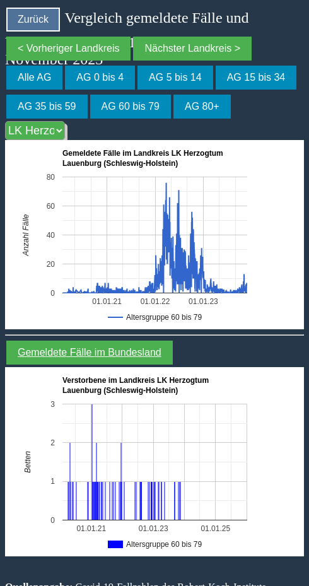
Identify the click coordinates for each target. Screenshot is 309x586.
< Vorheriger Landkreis (68, 48)
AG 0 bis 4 (100, 77)
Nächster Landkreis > (192, 48)
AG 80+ (202, 106)
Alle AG (34, 77)
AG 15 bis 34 (256, 77)
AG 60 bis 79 (131, 106)
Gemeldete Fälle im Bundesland (89, 352)
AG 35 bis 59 (47, 106)
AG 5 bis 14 (175, 77)
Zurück (33, 19)
